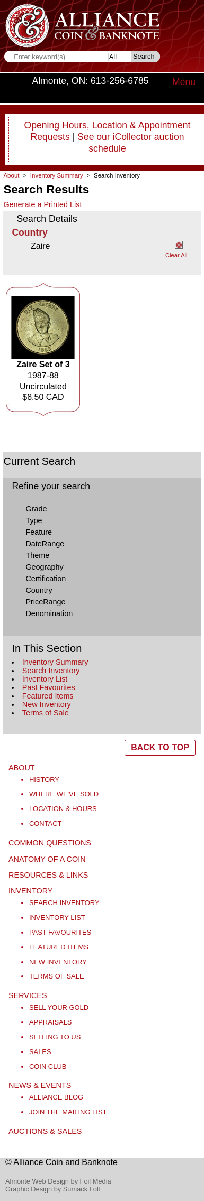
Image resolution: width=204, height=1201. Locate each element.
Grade (36, 509)
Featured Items (48, 696)
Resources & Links (48, 875)
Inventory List (45, 679)
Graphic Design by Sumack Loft (53, 1189)
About (11, 175)
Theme (37, 555)
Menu (184, 82)
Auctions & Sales (45, 1131)
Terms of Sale (45, 713)
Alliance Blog (56, 1097)
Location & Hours (63, 809)
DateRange (44, 543)
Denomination (49, 613)
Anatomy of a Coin (47, 859)
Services (27, 995)
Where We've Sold (64, 794)
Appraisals (50, 1022)
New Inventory (46, 704)
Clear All (176, 255)
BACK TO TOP (160, 747)
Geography (44, 567)
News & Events (39, 1085)
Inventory (30, 891)
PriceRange (45, 602)
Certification (45, 578)
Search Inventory (51, 670)
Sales (40, 1052)
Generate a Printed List (42, 204)
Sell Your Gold (58, 1007)
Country (38, 590)
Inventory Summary (55, 662)
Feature (38, 532)
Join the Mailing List (68, 1112)
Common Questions (49, 843)
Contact (45, 823)
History (44, 780)
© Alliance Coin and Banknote (61, 1162)
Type (33, 520)
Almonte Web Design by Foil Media (58, 1181)
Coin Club (48, 1066)
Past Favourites (48, 687)
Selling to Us (55, 1037)
